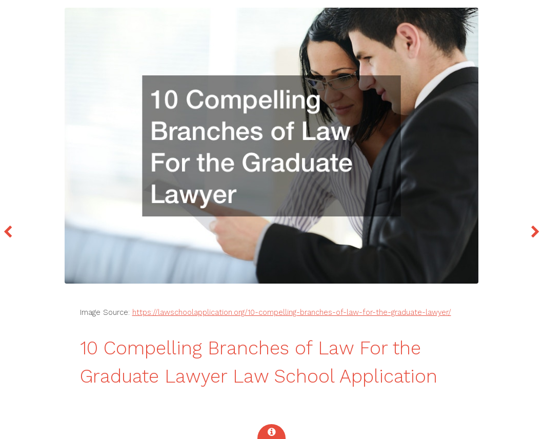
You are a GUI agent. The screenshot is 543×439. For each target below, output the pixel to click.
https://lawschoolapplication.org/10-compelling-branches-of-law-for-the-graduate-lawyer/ (291, 312)
